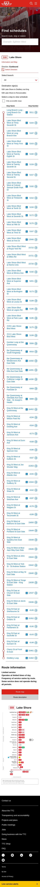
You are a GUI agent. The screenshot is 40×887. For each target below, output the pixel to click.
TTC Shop (6, 844)
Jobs (4, 830)
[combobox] (20, 41)
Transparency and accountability (15, 815)
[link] (3, 855)
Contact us (6, 801)
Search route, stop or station (14, 36)
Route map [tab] (20, 692)
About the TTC (8, 811)
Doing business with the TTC (14, 834)
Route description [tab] (20, 697)
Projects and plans (9, 820)
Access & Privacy (7, 876)
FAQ (4, 848)
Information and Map (9, 62)
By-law (4, 871)
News (4, 839)
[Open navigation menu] (36, 3)
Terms (4, 867)
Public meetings (8, 825)
